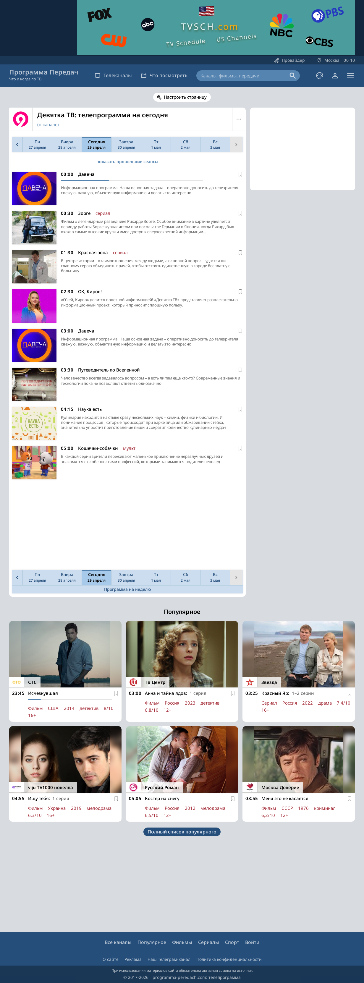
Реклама (133, 959)
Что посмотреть (164, 75)
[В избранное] (240, 174)
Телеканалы (113, 75)
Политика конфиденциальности (229, 959)
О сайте (111, 959)
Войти (252, 942)
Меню (239, 119)
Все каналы (118, 942)
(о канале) (48, 124)
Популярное (151, 942)
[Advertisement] (126, 526)
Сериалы (208, 942)
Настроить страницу (185, 97)
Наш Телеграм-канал (169, 959)
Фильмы (182, 942)
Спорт (232, 942)
